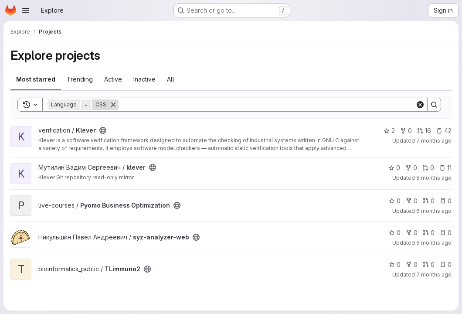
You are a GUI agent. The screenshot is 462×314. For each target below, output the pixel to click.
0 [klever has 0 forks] (411, 167)
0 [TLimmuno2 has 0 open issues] (446, 264)
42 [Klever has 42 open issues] (444, 130)
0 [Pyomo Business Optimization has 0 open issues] (446, 201)
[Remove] (113, 104)
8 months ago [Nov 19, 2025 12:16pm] (434, 177)
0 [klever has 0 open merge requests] (428, 167)
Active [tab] (113, 79)
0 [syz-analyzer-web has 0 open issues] (446, 232)
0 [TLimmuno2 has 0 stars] (395, 264)
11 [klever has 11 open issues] (445, 167)
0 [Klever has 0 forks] (406, 130)
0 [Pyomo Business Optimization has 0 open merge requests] (429, 201)
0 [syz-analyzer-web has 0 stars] (395, 232)
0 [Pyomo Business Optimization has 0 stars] (395, 201)
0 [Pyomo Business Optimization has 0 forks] (412, 201)
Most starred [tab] (35, 79)
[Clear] (420, 104)
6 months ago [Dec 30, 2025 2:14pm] (434, 211)
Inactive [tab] (144, 79)
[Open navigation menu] (26, 10)
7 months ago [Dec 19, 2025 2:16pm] (434, 274)
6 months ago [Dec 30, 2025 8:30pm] (434, 242)
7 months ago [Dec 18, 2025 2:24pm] (434, 140)
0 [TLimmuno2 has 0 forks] (412, 264)
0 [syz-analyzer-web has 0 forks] (412, 232)
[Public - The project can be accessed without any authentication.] (102, 130)
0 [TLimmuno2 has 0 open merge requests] (429, 264)
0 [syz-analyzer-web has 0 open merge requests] (429, 232)
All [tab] (170, 79)
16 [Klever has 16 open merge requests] (424, 130)
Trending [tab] (80, 79)
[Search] (267, 104)
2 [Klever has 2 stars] (389, 130)
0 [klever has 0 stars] (394, 167)
